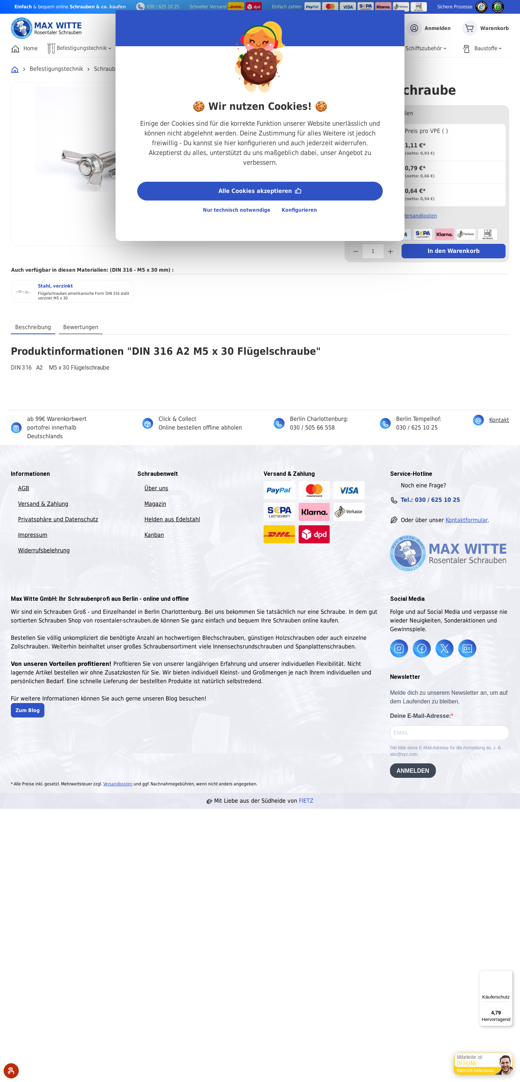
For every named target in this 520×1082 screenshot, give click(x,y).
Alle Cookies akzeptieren (260, 190)
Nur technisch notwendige (236, 210)
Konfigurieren (299, 210)
